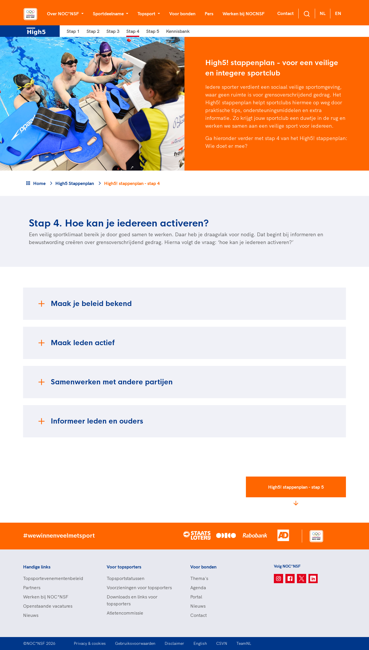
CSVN (221, 643)
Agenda (198, 587)
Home (39, 183)
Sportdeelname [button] (109, 13)
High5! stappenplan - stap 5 (296, 487)
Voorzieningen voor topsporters (139, 587)
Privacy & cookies (90, 643)
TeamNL (243, 643)
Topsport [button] (147, 13)
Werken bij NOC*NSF (45, 597)
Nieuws (30, 615)
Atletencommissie (125, 613)
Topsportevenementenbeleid (53, 578)
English (200, 643)
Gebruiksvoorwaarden (135, 643)
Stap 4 (132, 31)
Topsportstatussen (125, 578)
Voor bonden (182, 13)
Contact (285, 13)
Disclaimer (174, 643)
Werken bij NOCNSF (244, 13)
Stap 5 (152, 31)
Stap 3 (112, 31)
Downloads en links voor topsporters (132, 600)
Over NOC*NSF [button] (63, 13)
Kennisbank (178, 31)
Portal (196, 597)
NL (322, 13)
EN (338, 13)
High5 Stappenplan (74, 183)
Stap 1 (73, 31)
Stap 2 (92, 31)
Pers (209, 13)
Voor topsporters (124, 567)
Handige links (36, 567)
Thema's (199, 578)
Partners (31, 587)
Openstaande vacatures (47, 606)
